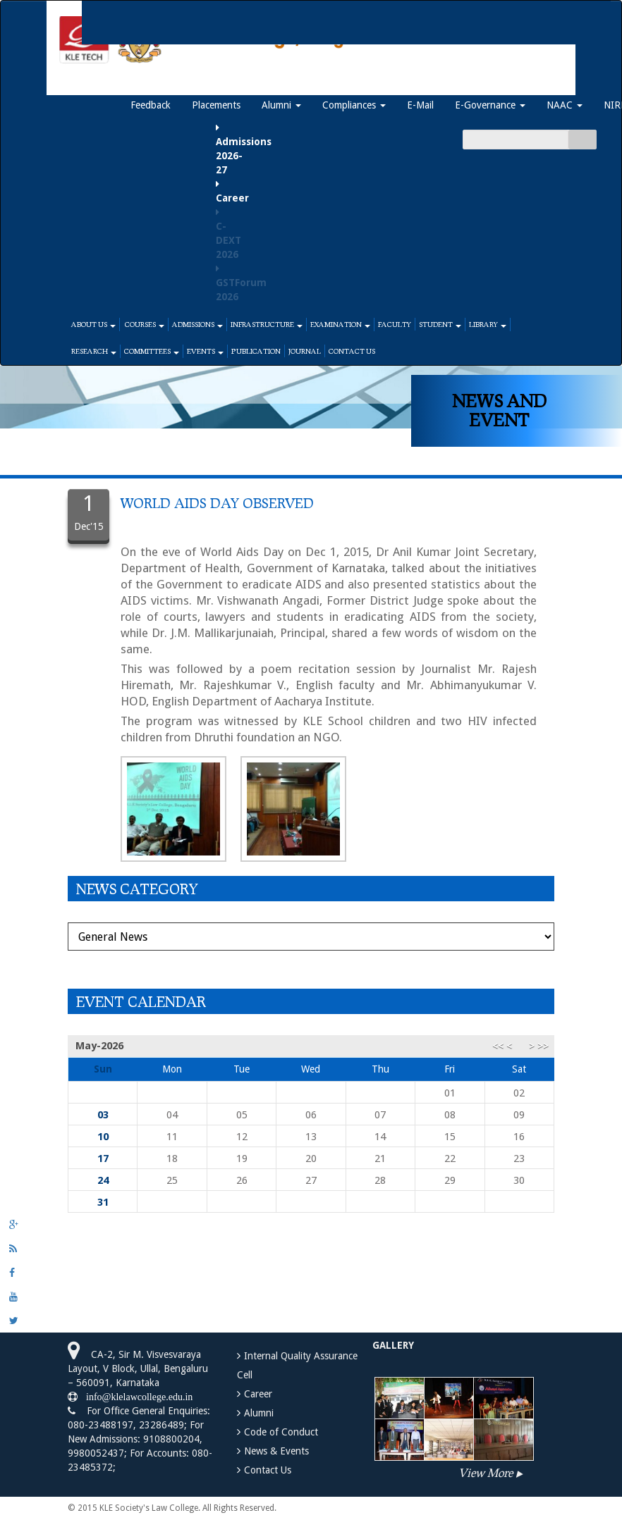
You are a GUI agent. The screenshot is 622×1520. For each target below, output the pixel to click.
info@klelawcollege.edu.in (135, 1397)
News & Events (276, 1451)
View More (485, 1472)
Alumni (281, 105)
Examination (340, 324)
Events (205, 351)
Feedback (150, 105)
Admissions (197, 324)
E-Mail (420, 105)
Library (487, 324)
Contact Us (352, 351)
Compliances (354, 105)
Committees (151, 351)
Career (258, 1393)
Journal (304, 351)
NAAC (565, 105)
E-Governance (490, 105)
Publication (256, 351)
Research (93, 351)
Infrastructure (267, 324)
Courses (143, 324)
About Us (93, 324)
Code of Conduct (281, 1432)
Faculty (394, 324)
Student (440, 324)
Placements (216, 105)
